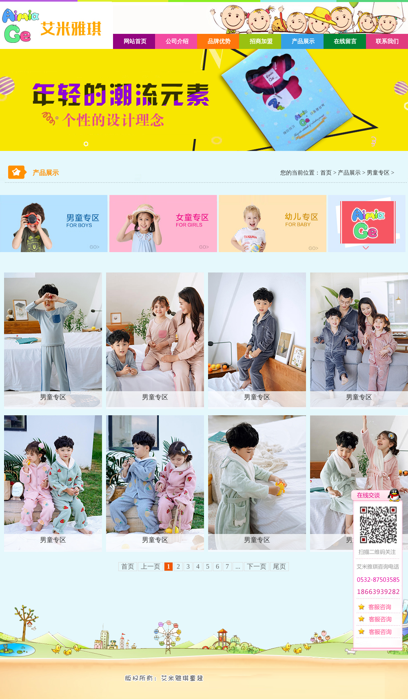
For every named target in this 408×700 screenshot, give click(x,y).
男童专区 (378, 173)
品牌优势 (219, 41)
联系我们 (387, 41)
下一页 (256, 566)
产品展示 (303, 41)
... (237, 566)
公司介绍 (177, 41)
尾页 (279, 566)
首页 (326, 173)
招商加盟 (261, 41)
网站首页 (135, 41)
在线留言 (345, 41)
